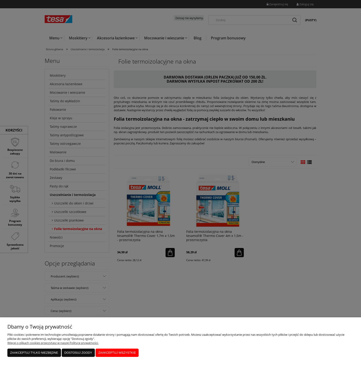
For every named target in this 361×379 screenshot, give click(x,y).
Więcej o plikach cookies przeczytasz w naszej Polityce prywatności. (53, 343)
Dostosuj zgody (78, 352)
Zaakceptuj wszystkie (117, 352)
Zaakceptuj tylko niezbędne (34, 352)
